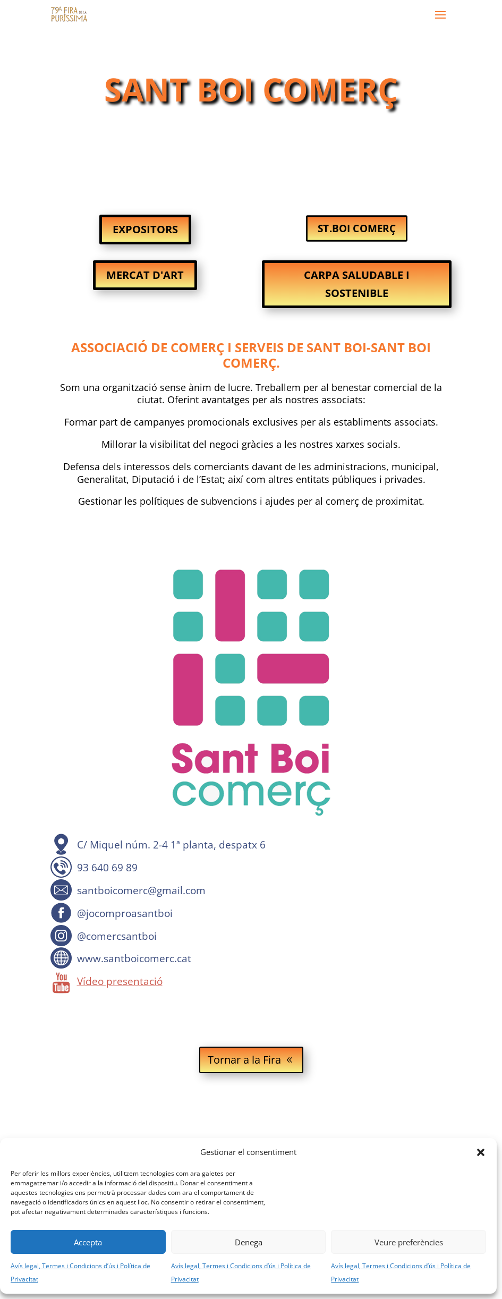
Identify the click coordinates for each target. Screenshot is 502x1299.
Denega (248, 1242)
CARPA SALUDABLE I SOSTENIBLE (357, 284)
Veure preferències (409, 1242)
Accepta (88, 1242)
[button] (480, 1152)
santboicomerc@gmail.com (141, 890)
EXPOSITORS (145, 229)
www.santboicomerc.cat (134, 958)
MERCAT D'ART (145, 275)
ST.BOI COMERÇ (357, 228)
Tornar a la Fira (244, 1059)
